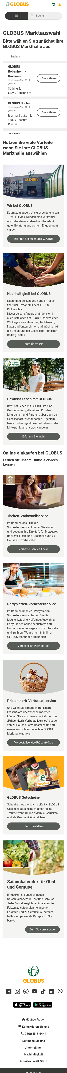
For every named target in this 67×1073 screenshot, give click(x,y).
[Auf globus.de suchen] (47, 15)
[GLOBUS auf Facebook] (8, 992)
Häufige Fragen (35, 1019)
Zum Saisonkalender (42, 929)
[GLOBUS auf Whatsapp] (60, 992)
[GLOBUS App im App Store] (22, 1006)
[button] (16, 16)
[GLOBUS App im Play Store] (42, 1006)
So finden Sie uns (33, 1041)
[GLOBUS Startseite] (17, 5)
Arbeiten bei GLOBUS (33, 1061)
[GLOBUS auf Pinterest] (25, 992)
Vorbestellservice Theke (33, 549)
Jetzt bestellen (33, 826)
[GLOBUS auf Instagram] (17, 992)
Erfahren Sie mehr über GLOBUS (33, 238)
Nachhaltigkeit (33, 1054)
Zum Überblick (33, 344)
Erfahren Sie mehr (33, 436)
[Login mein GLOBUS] (60, 5)
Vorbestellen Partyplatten (33, 646)
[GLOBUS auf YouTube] (34, 992)
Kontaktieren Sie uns (35, 1026)
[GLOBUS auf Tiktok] (42, 992)
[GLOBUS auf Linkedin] (51, 992)
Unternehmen (33, 1047)
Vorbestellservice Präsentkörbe (33, 742)
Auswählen (48, 78)
